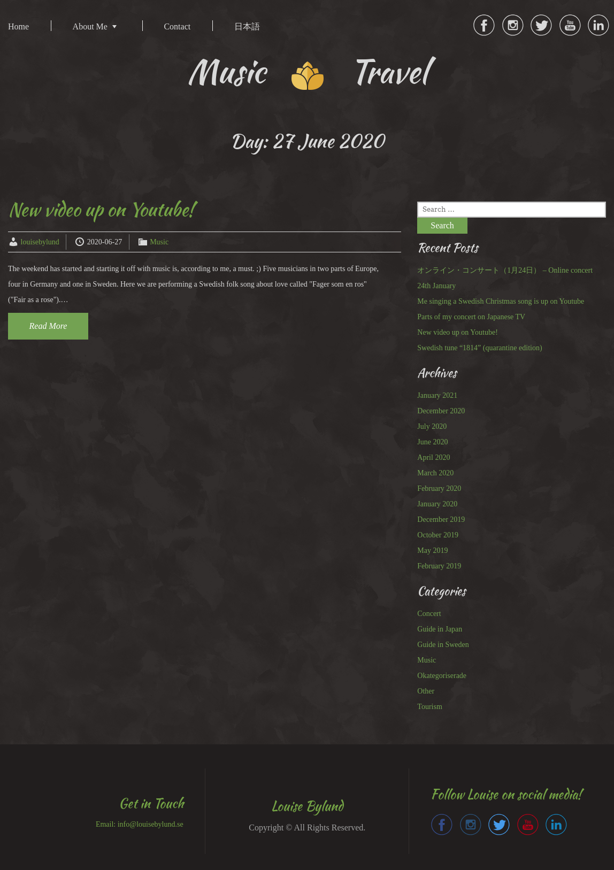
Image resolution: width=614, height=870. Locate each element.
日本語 (247, 26)
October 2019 (437, 535)
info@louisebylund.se (150, 824)
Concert (429, 614)
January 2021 (437, 395)
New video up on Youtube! (101, 209)
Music (159, 242)
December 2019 (441, 519)
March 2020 (435, 473)
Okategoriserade (441, 676)
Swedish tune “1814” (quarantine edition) (479, 348)
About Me (90, 26)
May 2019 (432, 550)
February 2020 (439, 488)
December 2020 (441, 411)
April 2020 (433, 457)
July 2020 (432, 426)
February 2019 (439, 566)
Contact (177, 26)
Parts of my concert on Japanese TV (471, 317)
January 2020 (437, 504)
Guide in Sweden (443, 645)
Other (425, 691)
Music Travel (307, 71)
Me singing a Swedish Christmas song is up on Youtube (500, 301)
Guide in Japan (439, 629)
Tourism (429, 707)
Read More (48, 325)
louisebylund (40, 242)
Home (18, 26)
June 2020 (432, 442)
